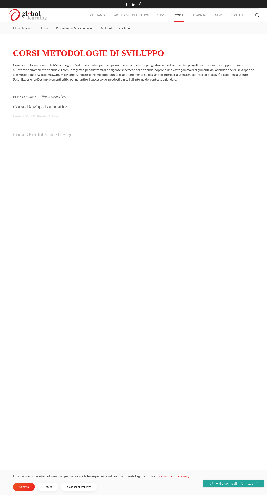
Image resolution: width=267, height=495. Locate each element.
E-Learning (199, 15)
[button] (257, 15)
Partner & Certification (131, 15)
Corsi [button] (179, 15)
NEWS (219, 15)
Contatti (237, 15)
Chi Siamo (97, 15)
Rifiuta (48, 486)
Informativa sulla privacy (172, 476)
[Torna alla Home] (28, 15)
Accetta (24, 486)
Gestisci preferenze (79, 486)
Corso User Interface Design (43, 134)
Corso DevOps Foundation (40, 106)
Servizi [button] (162, 15)
